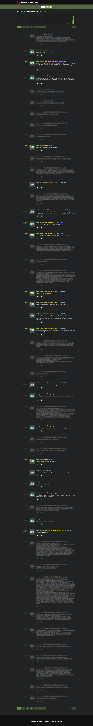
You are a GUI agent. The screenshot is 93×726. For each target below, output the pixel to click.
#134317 (62, 394)
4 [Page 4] (31, 27)
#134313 (62, 426)
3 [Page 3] (27, 27)
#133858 (68, 530)
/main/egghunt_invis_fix (51, 222)
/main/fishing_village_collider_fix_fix (55, 493)
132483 (43, 532)
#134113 (49, 470)
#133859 (49, 519)
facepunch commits (27, 2)
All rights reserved (56, 721)
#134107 (49, 482)
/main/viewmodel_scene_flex (52, 182)
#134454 (63, 313)
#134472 (63, 291)
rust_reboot (40, 50)
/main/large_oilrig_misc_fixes (53, 61)
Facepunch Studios (42, 721)
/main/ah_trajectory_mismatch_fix (54, 210)
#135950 (67, 210)
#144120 (64, 61)
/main (45, 50)
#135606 (60, 222)
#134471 (63, 302)
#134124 (49, 459)
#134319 (63, 383)
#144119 (64, 76)
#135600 (60, 233)
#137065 (63, 182)
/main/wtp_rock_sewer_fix (52, 394)
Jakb (26, 50)
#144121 (49, 50)
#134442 (63, 328)
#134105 (68, 493)
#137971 (49, 145)
